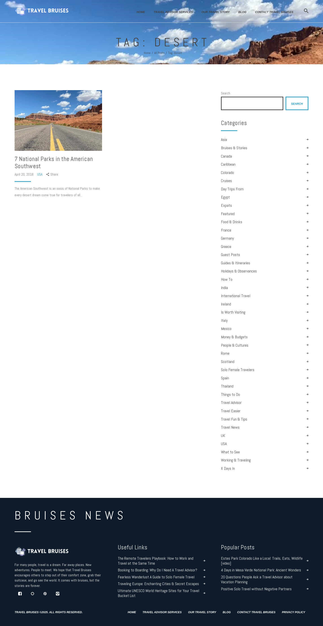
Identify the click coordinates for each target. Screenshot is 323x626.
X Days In (228, 468)
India (224, 287)
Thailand (227, 386)
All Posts (159, 53)
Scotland (227, 361)
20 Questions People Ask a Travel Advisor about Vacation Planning (256, 579)
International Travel (235, 295)
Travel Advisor (231, 402)
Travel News (230, 427)
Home (147, 53)
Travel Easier (230, 410)
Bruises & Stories (234, 147)
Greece (226, 246)
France (226, 230)
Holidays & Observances (239, 271)
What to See (230, 452)
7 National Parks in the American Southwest (54, 162)
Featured (228, 213)
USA (39, 174)
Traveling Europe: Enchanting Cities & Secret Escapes (158, 583)
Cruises (226, 180)
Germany (227, 238)
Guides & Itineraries (235, 263)
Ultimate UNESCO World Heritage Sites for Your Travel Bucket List (158, 593)
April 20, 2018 (24, 174)
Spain (225, 378)
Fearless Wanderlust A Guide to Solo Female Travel (156, 577)
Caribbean (228, 164)
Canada (226, 156)
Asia (224, 139)
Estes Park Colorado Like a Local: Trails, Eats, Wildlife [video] (262, 561)
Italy (224, 320)
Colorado (227, 172)
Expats (226, 205)
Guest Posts (230, 254)
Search (225, 93)
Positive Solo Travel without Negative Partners (256, 588)
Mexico (226, 328)
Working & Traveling (236, 460)
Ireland (226, 304)
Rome (225, 353)
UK (223, 435)
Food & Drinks (231, 221)
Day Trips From (232, 189)
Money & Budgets (234, 336)
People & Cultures (234, 345)
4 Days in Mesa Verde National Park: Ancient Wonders (261, 570)
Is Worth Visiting (233, 312)
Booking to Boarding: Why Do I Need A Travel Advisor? (157, 570)
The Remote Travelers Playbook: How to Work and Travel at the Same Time (155, 561)
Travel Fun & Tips (234, 419)
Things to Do (230, 394)
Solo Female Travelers (237, 369)
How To (226, 279)
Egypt (225, 197)
